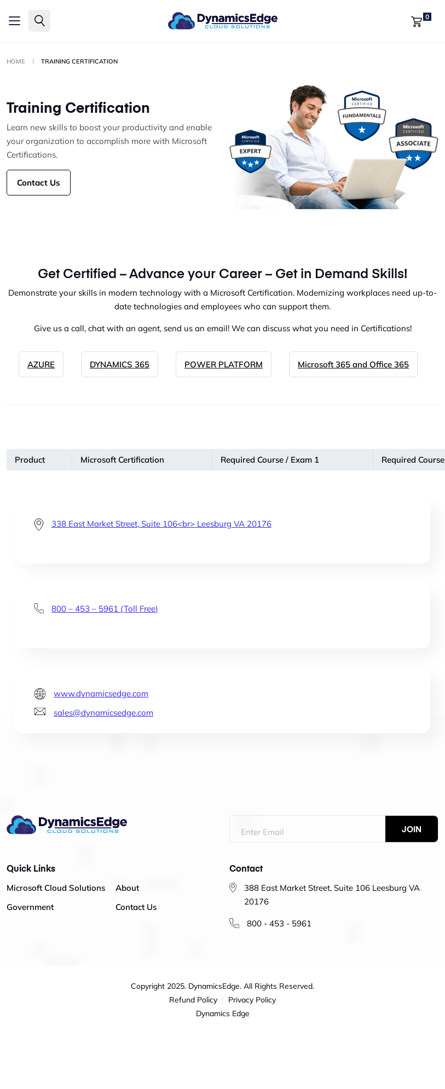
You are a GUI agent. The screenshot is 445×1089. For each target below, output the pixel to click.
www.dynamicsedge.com (101, 693)
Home (16, 61)
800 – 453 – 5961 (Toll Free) (104, 608)
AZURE (41, 364)
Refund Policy (193, 1000)
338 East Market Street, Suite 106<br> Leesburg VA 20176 (161, 523)
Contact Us (38, 182)
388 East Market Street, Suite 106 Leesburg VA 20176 (332, 895)
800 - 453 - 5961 (279, 923)
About (127, 888)
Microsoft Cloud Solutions (56, 888)
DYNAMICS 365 (119, 364)
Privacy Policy (252, 1000)
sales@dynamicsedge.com (103, 712)
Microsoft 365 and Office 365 (353, 364)
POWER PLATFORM (223, 364)
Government (30, 907)
